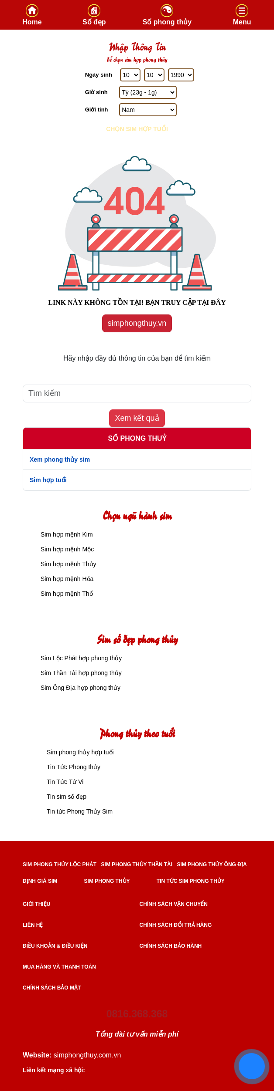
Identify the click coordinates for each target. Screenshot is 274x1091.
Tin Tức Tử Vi (65, 781)
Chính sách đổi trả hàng (176, 925)
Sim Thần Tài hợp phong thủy (80, 672)
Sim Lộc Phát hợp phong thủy (80, 658)
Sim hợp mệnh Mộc (66, 549)
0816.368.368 (137, 1014)
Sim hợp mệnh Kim (66, 534)
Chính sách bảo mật (52, 988)
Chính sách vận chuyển (174, 904)
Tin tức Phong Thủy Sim (80, 811)
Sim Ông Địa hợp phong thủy (79, 687)
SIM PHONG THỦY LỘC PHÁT (59, 864)
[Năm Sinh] (181, 74)
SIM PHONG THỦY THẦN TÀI (136, 864)
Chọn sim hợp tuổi (137, 128)
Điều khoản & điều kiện (55, 946)
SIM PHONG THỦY (107, 881)
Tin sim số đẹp (66, 796)
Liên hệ (33, 925)
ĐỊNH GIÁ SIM (40, 881)
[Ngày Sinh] (130, 74)
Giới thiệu (36, 904)
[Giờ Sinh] (148, 92)
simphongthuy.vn (137, 323)
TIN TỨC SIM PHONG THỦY (191, 881)
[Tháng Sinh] (154, 74)
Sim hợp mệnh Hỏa (66, 578)
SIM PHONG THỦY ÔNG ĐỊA (212, 864)
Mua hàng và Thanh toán (59, 967)
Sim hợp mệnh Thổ (66, 593)
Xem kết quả (137, 418)
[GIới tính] (148, 109)
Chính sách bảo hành (171, 946)
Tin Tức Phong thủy (73, 766)
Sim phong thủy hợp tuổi (80, 752)
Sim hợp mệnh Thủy (67, 564)
